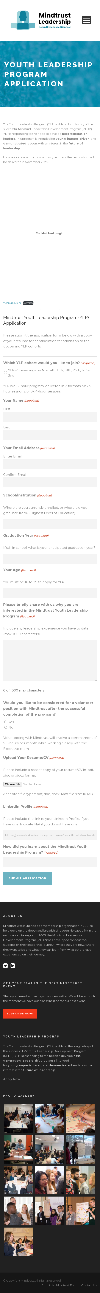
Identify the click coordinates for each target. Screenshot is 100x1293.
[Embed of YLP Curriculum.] (50, 233)
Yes (11, 722)
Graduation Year (25, 535)
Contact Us (89, 1285)
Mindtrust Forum (67, 1285)
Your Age (19, 570)
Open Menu (86, 20)
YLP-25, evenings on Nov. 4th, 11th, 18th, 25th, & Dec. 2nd (50, 373)
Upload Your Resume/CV (33, 757)
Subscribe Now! (20, 1013)
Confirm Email (15, 475)
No (10, 727)
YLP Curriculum (12, 303)
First (6, 409)
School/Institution (27, 495)
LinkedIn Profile (25, 806)
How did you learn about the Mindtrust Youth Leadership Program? (45, 850)
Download (28, 303)
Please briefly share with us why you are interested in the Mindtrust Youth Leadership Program (45, 611)
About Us (48, 1285)
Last (6, 427)
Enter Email (12, 456)
